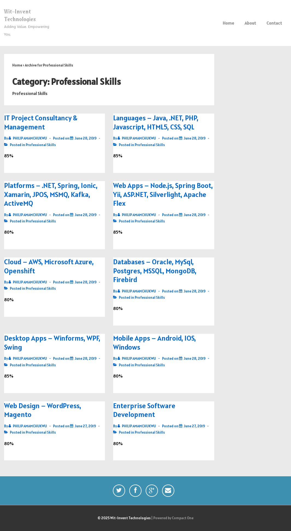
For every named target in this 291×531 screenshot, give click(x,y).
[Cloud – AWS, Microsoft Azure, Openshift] (85, 282)
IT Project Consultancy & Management (40, 122)
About (250, 23)
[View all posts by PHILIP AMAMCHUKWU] (28, 138)
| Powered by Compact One (172, 518)
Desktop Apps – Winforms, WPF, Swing (52, 342)
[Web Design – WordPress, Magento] (85, 426)
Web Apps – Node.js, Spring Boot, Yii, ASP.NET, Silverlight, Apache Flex (163, 194)
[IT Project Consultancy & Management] (85, 138)
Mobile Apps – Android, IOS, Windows (154, 342)
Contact (274, 23)
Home (228, 23)
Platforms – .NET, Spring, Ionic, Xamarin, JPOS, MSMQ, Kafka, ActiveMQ (51, 194)
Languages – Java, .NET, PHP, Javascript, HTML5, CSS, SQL (155, 122)
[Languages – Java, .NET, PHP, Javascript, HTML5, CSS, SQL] (194, 138)
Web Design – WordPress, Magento (42, 410)
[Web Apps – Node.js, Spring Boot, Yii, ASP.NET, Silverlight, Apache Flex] (194, 215)
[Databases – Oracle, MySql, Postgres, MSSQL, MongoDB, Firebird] (194, 291)
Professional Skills (41, 145)
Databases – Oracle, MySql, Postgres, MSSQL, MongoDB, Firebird (154, 270)
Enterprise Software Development (144, 410)
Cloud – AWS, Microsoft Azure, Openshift (49, 266)
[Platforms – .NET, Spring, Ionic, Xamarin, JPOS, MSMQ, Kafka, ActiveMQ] (85, 215)
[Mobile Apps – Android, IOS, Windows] (194, 358)
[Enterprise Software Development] (194, 426)
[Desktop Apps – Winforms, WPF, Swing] (85, 358)
